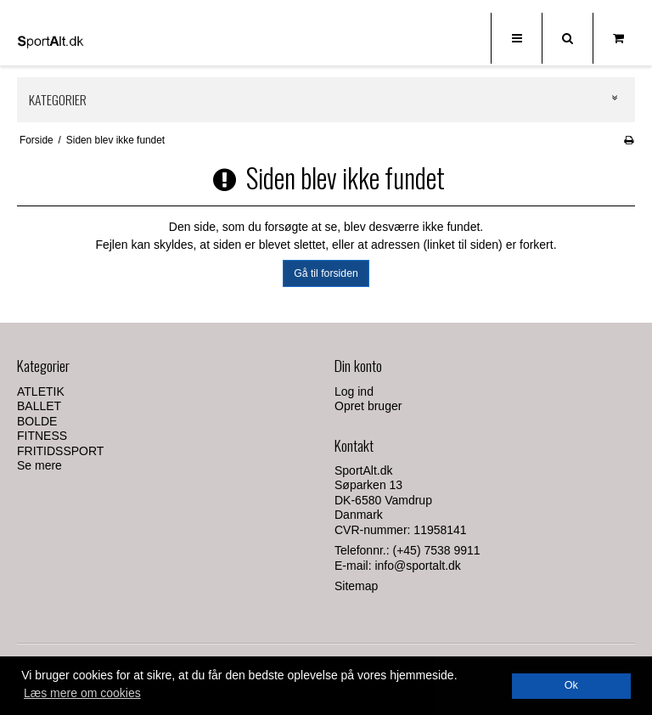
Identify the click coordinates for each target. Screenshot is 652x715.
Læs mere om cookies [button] (82, 693)
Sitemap (356, 586)
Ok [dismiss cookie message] (571, 685)
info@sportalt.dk (417, 565)
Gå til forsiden (326, 273)
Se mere (39, 465)
